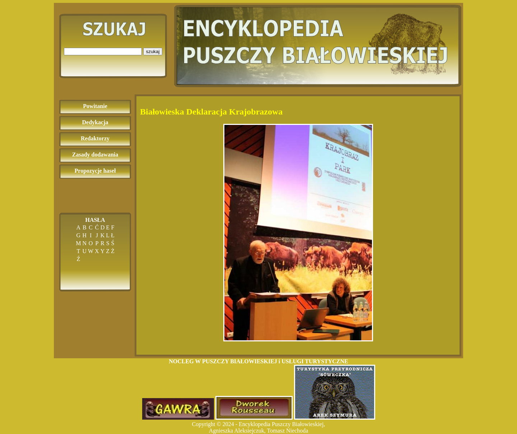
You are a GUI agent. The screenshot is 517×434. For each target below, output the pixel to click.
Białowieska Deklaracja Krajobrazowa (211, 111)
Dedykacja (95, 122)
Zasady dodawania (95, 154)
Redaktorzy (95, 138)
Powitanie (95, 106)
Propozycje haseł (95, 171)
